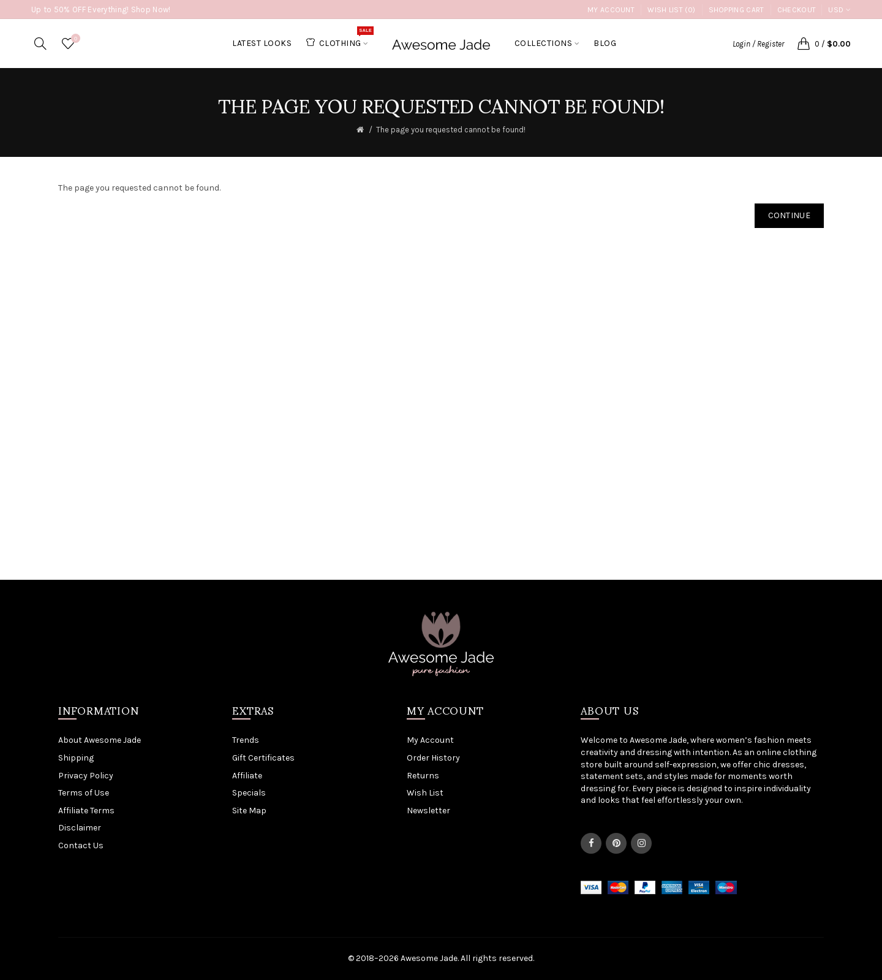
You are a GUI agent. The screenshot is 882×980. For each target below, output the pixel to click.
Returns (423, 775)
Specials (249, 793)
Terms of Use (83, 793)
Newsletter (428, 810)
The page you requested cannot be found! (451, 129)
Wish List (425, 793)
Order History (433, 758)
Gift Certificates (263, 758)
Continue (789, 215)
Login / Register (758, 43)
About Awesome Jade (99, 740)
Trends (245, 740)
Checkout (796, 10)
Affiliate (247, 775)
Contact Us (81, 845)
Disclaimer (79, 827)
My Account (611, 10)
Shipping (76, 758)
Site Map (249, 810)
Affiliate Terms (86, 810)
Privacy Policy (85, 775)
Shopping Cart (736, 10)
